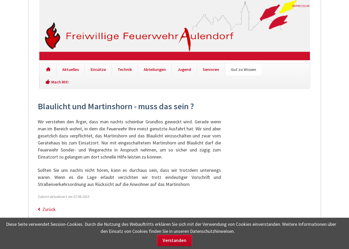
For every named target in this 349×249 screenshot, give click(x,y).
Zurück (49, 209)
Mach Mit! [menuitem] (59, 81)
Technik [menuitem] (125, 69)
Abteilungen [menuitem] (155, 69)
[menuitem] (48, 69)
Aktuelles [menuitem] (70, 69)
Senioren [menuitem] (211, 69)
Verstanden (174, 240)
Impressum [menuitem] (301, 6)
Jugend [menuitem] (184, 69)
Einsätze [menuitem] (98, 69)
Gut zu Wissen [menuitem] (243, 69)
